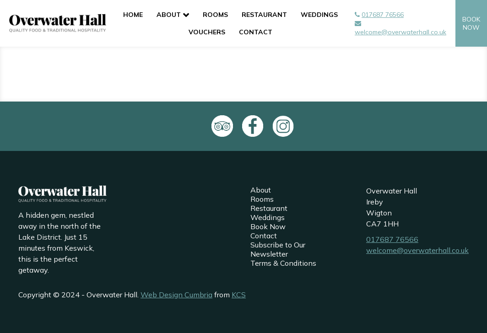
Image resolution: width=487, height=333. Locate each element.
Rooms (215, 15)
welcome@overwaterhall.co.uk (400, 32)
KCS (239, 294)
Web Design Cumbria (176, 294)
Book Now (268, 226)
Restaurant (264, 15)
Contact (255, 32)
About (169, 15)
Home (133, 15)
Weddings (319, 15)
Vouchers (207, 32)
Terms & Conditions (283, 263)
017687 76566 (383, 15)
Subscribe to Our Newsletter (277, 249)
